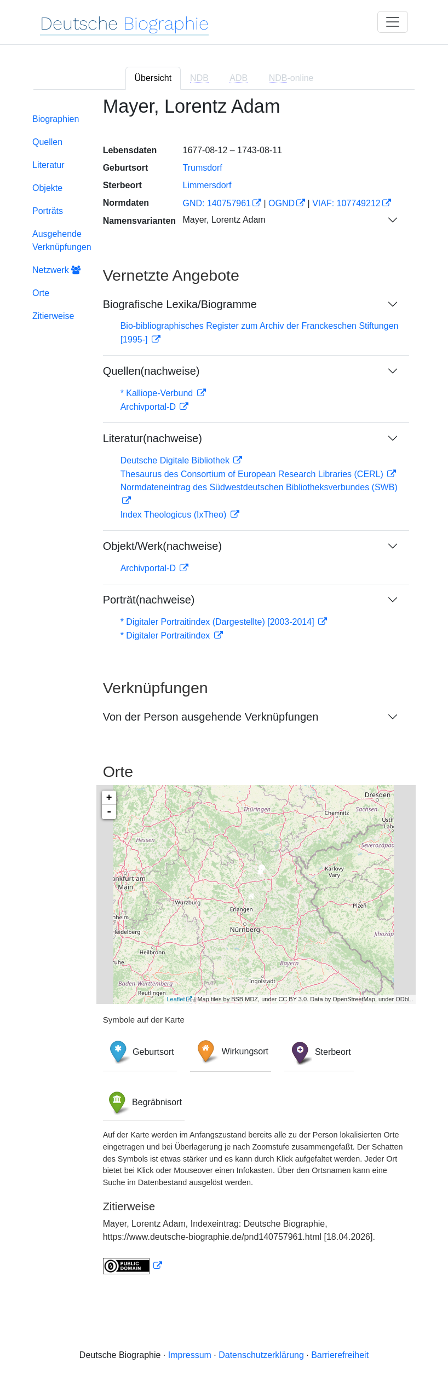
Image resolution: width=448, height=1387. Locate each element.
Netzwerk (56, 270)
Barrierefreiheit (340, 1355)
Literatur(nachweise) (152, 438)
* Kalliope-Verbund (158, 393)
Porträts (47, 211)
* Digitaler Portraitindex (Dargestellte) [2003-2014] (218, 621)
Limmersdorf (206, 185)
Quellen (47, 142)
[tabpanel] (224, 692)
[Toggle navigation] (392, 22)
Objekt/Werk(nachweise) (162, 546)
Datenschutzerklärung (261, 1355)
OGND (281, 203)
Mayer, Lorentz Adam (223, 219)
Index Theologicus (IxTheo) (174, 514)
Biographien (55, 119)
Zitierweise (53, 316)
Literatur (48, 165)
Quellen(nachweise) (151, 371)
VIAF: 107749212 (346, 203)
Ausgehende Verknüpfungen (61, 240)
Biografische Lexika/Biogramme (180, 304)
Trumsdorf (202, 167)
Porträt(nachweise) (149, 600)
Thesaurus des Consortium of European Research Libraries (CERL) (253, 474)
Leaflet (175, 999)
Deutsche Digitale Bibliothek (176, 460)
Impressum (189, 1355)
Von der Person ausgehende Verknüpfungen (211, 717)
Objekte (47, 188)
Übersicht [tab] (153, 78)
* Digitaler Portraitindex (166, 635)
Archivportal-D (149, 406)
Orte (40, 293)
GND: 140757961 (216, 203)
